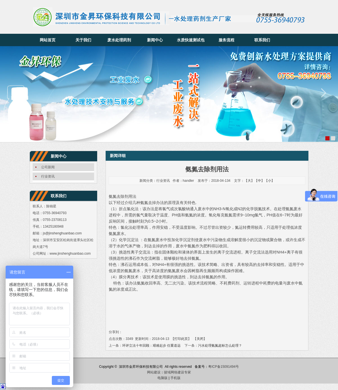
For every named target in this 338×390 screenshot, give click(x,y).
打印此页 (181, 339)
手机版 (175, 378)
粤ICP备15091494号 (223, 367)
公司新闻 (48, 167)
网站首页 (47, 40)
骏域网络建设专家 (177, 372)
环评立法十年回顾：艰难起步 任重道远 (151, 346)
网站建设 (154, 372)
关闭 (200, 339)
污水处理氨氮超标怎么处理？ (220, 346)
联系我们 (262, 40)
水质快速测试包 (190, 40)
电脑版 (162, 378)
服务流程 (226, 40)
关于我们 (83, 40)
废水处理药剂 (119, 40)
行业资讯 (48, 176)
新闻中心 (155, 40)
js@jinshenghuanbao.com (62, 233)
